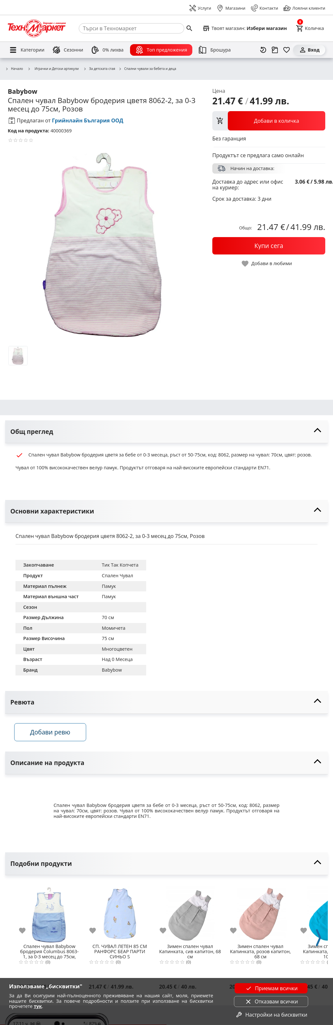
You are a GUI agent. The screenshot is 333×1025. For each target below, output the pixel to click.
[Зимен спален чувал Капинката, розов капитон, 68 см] (260, 913)
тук (38, 1006)
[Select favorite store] (244, 28)
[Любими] (286, 50)
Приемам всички (271, 988)
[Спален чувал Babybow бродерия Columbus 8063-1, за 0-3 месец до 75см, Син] (49, 913)
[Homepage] (37, 28)
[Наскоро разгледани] (263, 50)
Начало (14, 69)
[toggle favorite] (267, 264)
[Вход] (309, 50)
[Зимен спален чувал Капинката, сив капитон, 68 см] (190, 913)
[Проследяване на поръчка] (275, 50)
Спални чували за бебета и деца (147, 69)
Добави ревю (51, 733)
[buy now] (268, 245)
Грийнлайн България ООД (87, 120)
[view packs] (268, 120)
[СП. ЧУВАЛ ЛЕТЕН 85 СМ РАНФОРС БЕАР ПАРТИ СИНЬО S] (119, 913)
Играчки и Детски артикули (53, 68)
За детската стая (99, 69)
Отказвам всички (271, 1001)
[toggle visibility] (166, 431)
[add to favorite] (26, 931)
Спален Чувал (117, 575)
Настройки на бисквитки (271, 1015)
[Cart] (310, 28)
